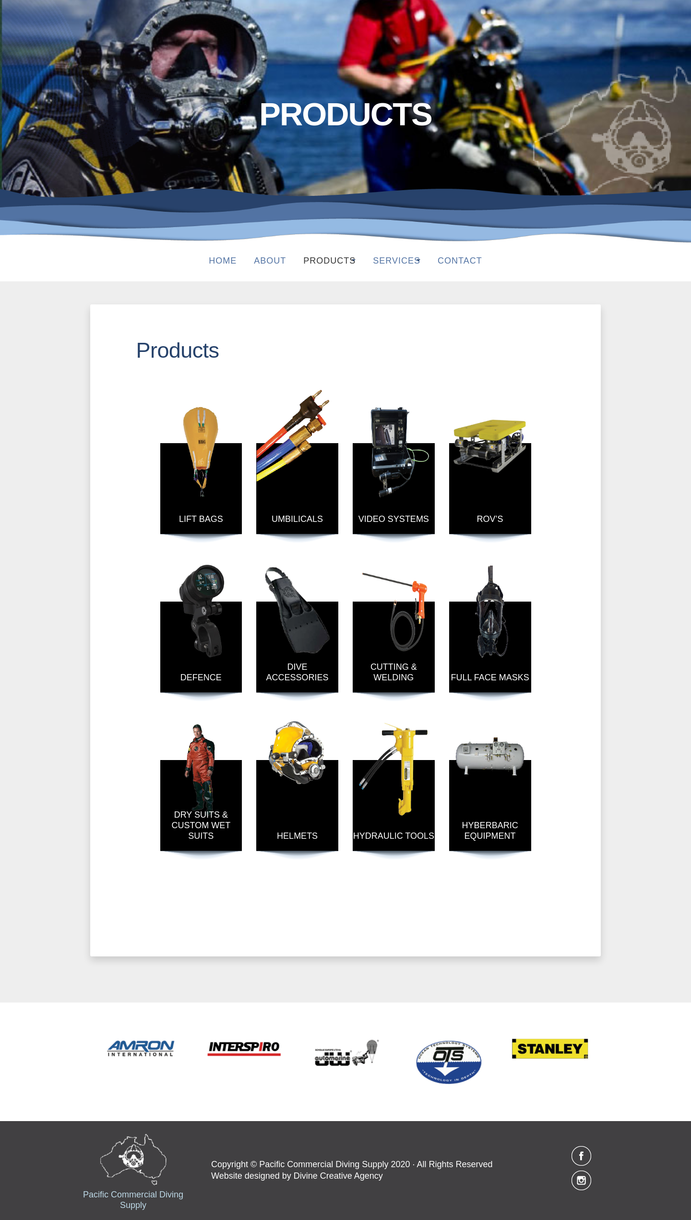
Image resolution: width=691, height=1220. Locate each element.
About (261, 261)
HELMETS (297, 836)
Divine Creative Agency (338, 1176)
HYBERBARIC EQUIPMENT (490, 831)
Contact (468, 261)
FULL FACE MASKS (490, 677)
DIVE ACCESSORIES (297, 672)
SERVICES (396, 261)
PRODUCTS (321, 261)
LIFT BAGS (201, 519)
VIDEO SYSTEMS (393, 519)
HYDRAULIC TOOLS (393, 836)
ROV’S (490, 519)
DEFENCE (201, 677)
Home (214, 261)
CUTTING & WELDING (393, 672)
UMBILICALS (297, 519)
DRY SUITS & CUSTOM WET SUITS (201, 825)
